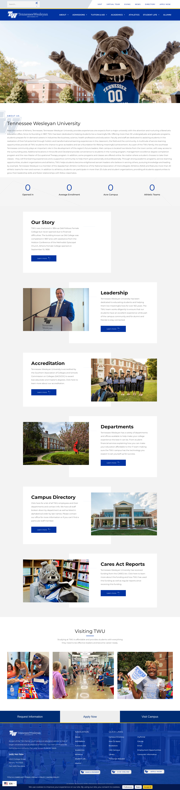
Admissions (79, 14)
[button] (85, 95)
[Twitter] (10, 773)
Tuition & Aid (99, 14)
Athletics (134, 15)
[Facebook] (17, 773)
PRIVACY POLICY (38, 777)
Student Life (151, 14)
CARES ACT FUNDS (22, 777)
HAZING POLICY (53, 777)
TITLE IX (10, 777)
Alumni (167, 15)
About (64, 14)
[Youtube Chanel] (30, 773)
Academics (118, 14)
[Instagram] (24, 773)
